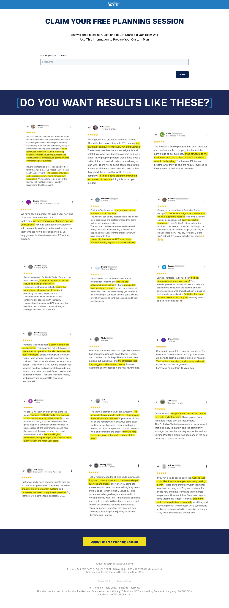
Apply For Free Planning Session (114, 541)
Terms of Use (124, 581)
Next (182, 74)
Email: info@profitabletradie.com (114, 563)
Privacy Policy (105, 581)
